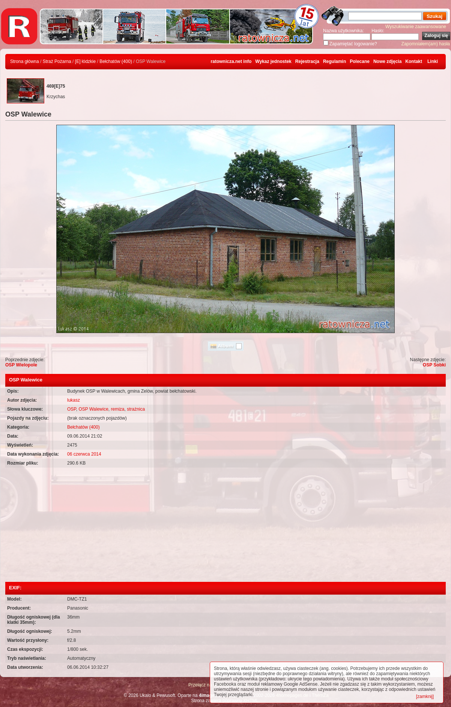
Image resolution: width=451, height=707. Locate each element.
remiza (118, 409)
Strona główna (24, 61)
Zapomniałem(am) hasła (425, 43)
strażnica (136, 409)
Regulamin (334, 61)
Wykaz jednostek (273, 61)
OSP (71, 409)
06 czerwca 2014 (84, 454)
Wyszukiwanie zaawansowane (415, 26)
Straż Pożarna (57, 61)
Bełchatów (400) (115, 61)
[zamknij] (425, 696)
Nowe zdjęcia (387, 61)
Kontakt (413, 61)
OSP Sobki (434, 365)
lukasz (73, 400)
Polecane (360, 61)
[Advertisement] (225, 525)
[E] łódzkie (85, 61)
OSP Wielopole (21, 365)
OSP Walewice (93, 409)
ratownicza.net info (231, 61)
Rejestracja (307, 61)
